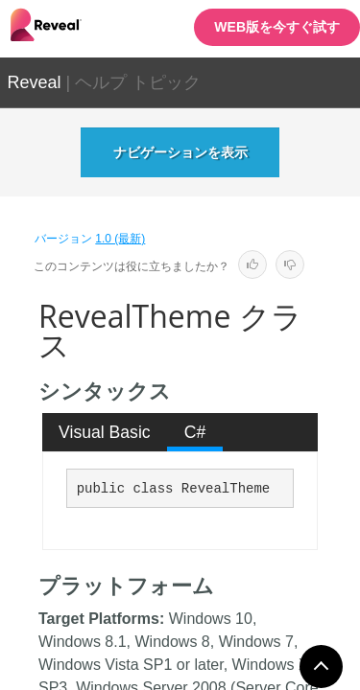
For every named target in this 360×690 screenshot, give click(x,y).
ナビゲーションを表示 (180, 152)
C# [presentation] (195, 432)
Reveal (34, 82)
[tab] (105, 432)
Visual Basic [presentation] (105, 432)
